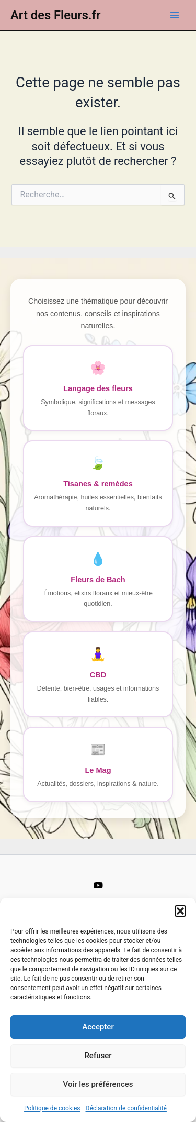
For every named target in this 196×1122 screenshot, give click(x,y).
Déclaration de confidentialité (126, 1108)
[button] (180, 911)
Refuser (97, 1055)
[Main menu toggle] (175, 15)
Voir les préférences (98, 1084)
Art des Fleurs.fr (55, 15)
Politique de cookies (52, 1108)
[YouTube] (98, 885)
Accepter (97, 1026)
